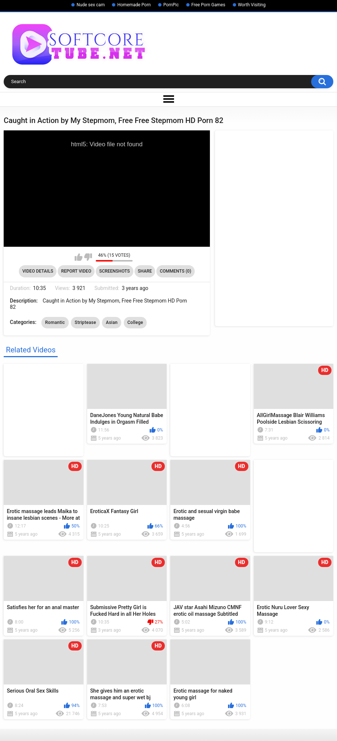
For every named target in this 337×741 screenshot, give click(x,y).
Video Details (37, 271)
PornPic (171, 4)
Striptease (85, 322)
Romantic (55, 322)
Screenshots (114, 271)
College (135, 322)
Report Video (76, 271)
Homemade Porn (133, 4)
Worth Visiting (252, 4)
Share (145, 271)
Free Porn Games (208, 4)
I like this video (78, 257)
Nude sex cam (90, 4)
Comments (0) (175, 271)
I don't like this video (88, 257)
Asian (112, 322)
